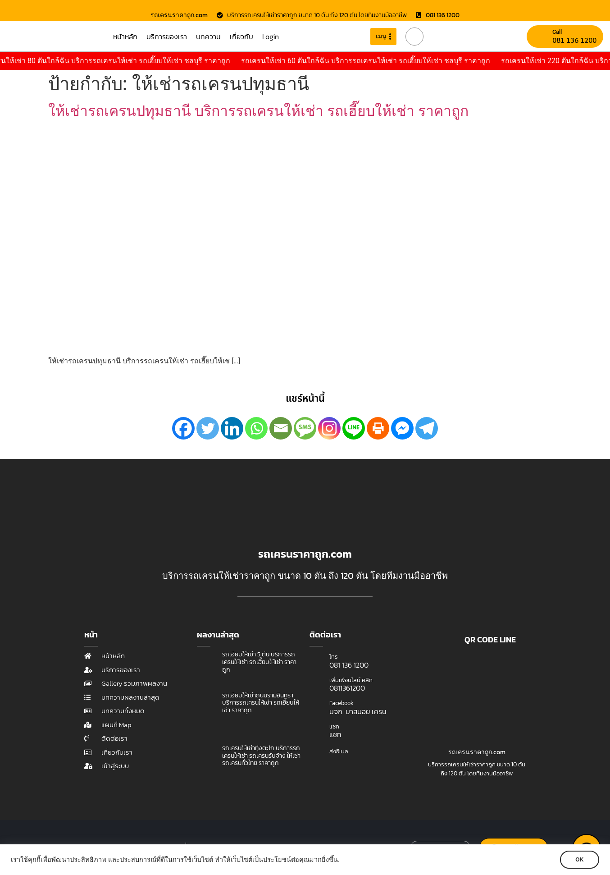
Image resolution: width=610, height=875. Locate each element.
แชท (334, 726)
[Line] (353, 428)
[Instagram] (329, 428)
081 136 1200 (574, 40)
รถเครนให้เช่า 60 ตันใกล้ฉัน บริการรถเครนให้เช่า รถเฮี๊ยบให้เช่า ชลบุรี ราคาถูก (376, 60)
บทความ (208, 36)
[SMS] (305, 428)
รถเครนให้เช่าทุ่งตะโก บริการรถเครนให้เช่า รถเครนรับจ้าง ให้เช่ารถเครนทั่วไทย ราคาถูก (261, 755)
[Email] (280, 428)
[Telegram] (426, 428)
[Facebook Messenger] (402, 428)
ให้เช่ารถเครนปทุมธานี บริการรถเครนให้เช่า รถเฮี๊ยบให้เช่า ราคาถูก (258, 110)
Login (270, 36)
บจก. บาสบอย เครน (358, 711)
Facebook (341, 703)
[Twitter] (207, 428)
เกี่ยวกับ (241, 36)
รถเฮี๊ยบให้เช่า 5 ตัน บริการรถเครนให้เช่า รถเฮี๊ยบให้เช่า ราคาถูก (259, 662)
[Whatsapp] (256, 428)
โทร (333, 656)
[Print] (378, 428)
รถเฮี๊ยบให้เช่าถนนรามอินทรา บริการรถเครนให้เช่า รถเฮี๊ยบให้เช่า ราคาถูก (260, 703)
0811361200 (347, 688)
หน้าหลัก (125, 36)
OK (578, 860)
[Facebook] (183, 428)
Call (557, 31)
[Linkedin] (232, 428)
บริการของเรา (166, 36)
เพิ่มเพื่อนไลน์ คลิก (351, 680)
